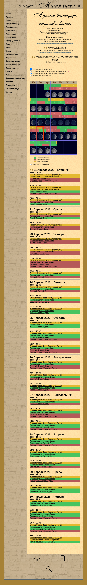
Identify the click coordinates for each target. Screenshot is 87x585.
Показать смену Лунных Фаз (41, 76)
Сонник (8, 51)
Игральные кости (13, 64)
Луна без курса (36, 181)
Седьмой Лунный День (39, 254)
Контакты (10, 85)
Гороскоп (9, 17)
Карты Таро (11, 37)
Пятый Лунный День (38, 191)
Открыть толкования (40, 165)
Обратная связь (12, 88)
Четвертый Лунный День (40, 179)
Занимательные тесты (15, 78)
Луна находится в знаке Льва (42, 275)
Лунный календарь (13, 24)
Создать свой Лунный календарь (56, 34)
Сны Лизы (9, 92)
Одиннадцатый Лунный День (42, 427)
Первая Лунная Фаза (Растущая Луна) (46, 174)
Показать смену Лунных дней (42, 69)
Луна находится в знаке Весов (42, 454)
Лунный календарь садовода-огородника (54, 32)
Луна (8, 47)
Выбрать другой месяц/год (46, 50)
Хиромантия (11, 34)
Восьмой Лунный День (39, 313)
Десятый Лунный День (39, 390)
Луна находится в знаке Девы (42, 377)
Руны (8, 44)
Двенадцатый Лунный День (41, 467)
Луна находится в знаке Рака (42, 202)
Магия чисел (56, 4)
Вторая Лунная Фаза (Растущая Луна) (46, 298)
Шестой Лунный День (39, 229)
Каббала (9, 81)
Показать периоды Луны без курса (43, 71)
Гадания (9, 20)
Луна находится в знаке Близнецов (44, 177)
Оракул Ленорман (13, 41)
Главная (9, 13)
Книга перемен (12, 54)
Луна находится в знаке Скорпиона (44, 540)
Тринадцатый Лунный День (41, 491)
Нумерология (11, 27)
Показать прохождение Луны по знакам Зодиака (48, 73)
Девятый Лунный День (39, 350)
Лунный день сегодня (65, 50)
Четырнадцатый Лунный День (42, 529)
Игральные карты (13, 61)
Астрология (10, 30)
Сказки (9, 71)
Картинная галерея (14, 75)
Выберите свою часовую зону (56, 62)
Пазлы (8, 58)
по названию (67, 39)
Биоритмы (10, 68)
